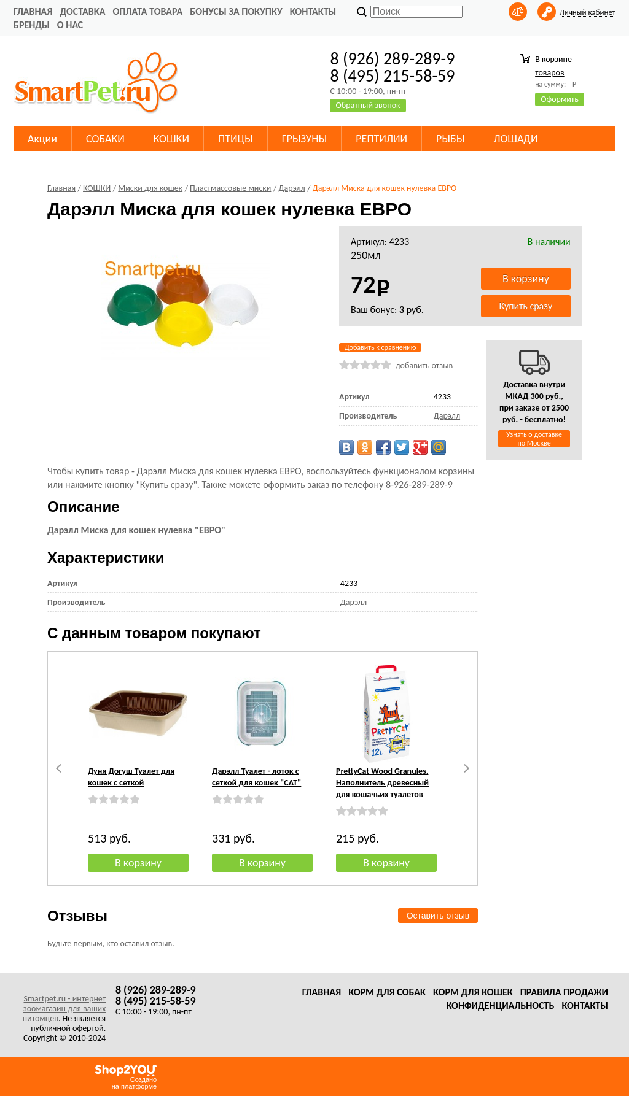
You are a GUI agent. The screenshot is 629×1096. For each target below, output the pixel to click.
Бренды (32, 25)
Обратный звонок (367, 105)
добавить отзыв (424, 365)
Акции (42, 138)
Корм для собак (387, 992)
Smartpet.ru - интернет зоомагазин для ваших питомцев (64, 1009)
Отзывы (77, 916)
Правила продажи (564, 992)
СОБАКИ (105, 138)
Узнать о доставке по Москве (534, 438)
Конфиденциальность (500, 1005)
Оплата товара (147, 11)
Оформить (560, 99)
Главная (33, 11)
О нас (70, 25)
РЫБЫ (450, 138)
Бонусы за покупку (236, 11)
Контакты (313, 11)
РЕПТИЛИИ (381, 138)
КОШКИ (171, 138)
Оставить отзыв (438, 915)
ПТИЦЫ (235, 138)
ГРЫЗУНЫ (304, 138)
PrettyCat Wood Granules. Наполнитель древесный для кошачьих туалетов (382, 783)
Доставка (82, 11)
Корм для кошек (473, 992)
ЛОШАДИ (515, 138)
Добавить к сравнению (380, 347)
